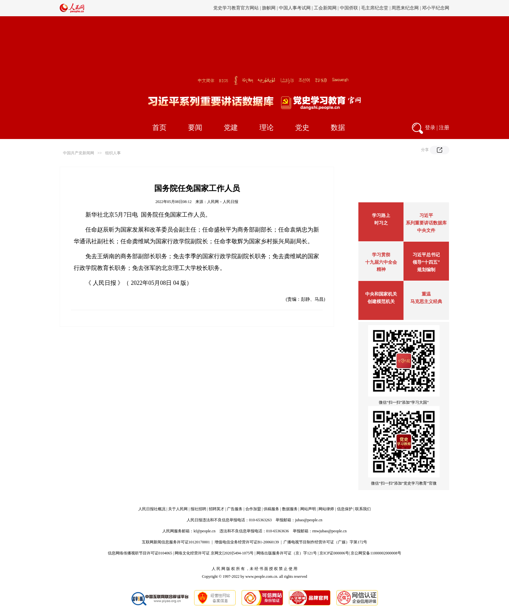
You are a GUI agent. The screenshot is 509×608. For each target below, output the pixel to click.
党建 (231, 127)
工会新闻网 (325, 8)
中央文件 (426, 230)
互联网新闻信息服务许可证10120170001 (176, 542)
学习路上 (381, 215)
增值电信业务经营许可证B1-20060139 (247, 542)
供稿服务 (271, 509)
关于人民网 (178, 509)
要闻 (195, 127)
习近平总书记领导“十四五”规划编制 (426, 262)
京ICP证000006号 (334, 553)
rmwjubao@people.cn (329, 531)
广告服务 (234, 509)
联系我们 (363, 509)
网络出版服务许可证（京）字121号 (286, 553)
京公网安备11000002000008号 (376, 553)
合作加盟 (253, 509)
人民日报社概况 (152, 509)
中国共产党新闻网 (78, 153)
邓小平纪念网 (435, 8)
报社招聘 (198, 509)
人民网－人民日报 (222, 201)
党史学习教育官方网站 (236, 8)
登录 (430, 127)
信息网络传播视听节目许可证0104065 (140, 553)
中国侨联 (349, 8)
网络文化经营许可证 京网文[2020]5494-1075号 (214, 553)
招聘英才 (216, 509)
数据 (338, 127)
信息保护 (345, 509)
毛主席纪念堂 (374, 8)
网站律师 (326, 509)
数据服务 (290, 509)
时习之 (381, 223)
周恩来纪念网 (405, 8)
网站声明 (308, 509)
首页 (159, 127)
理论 (266, 127)
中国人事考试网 (295, 8)
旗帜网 (269, 8)
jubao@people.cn (308, 520)
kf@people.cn (204, 531)
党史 (302, 127)
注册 (444, 127)
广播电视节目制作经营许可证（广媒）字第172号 (325, 542)
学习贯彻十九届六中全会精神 (381, 262)
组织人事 (113, 153)
